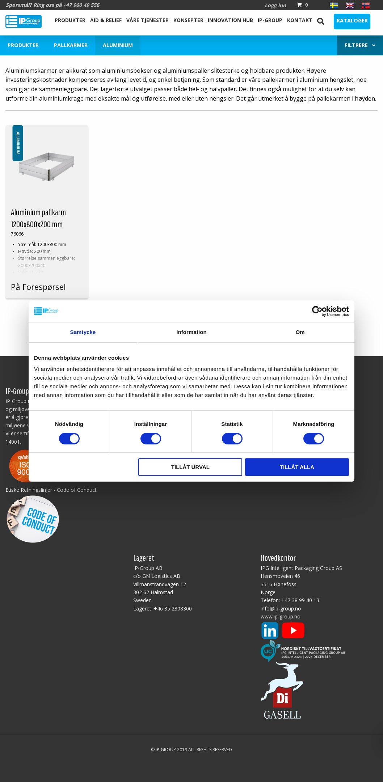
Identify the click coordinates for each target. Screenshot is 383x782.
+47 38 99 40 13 (300, 600)
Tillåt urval (190, 467)
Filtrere (360, 45)
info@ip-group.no (281, 608)
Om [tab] (299, 332)
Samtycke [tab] (83, 332)
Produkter (70, 20)
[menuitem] (70, 21)
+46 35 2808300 (173, 608)
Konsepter (188, 20)
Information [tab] (191, 332)
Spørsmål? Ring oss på (52, 4)
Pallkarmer (71, 45)
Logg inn (275, 5)
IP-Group (270, 20)
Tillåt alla (297, 467)
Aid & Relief (106, 20)
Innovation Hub (230, 20)
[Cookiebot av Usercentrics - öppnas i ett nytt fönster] (317, 311)
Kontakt (299, 20)
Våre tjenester (147, 20)
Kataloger (352, 20)
